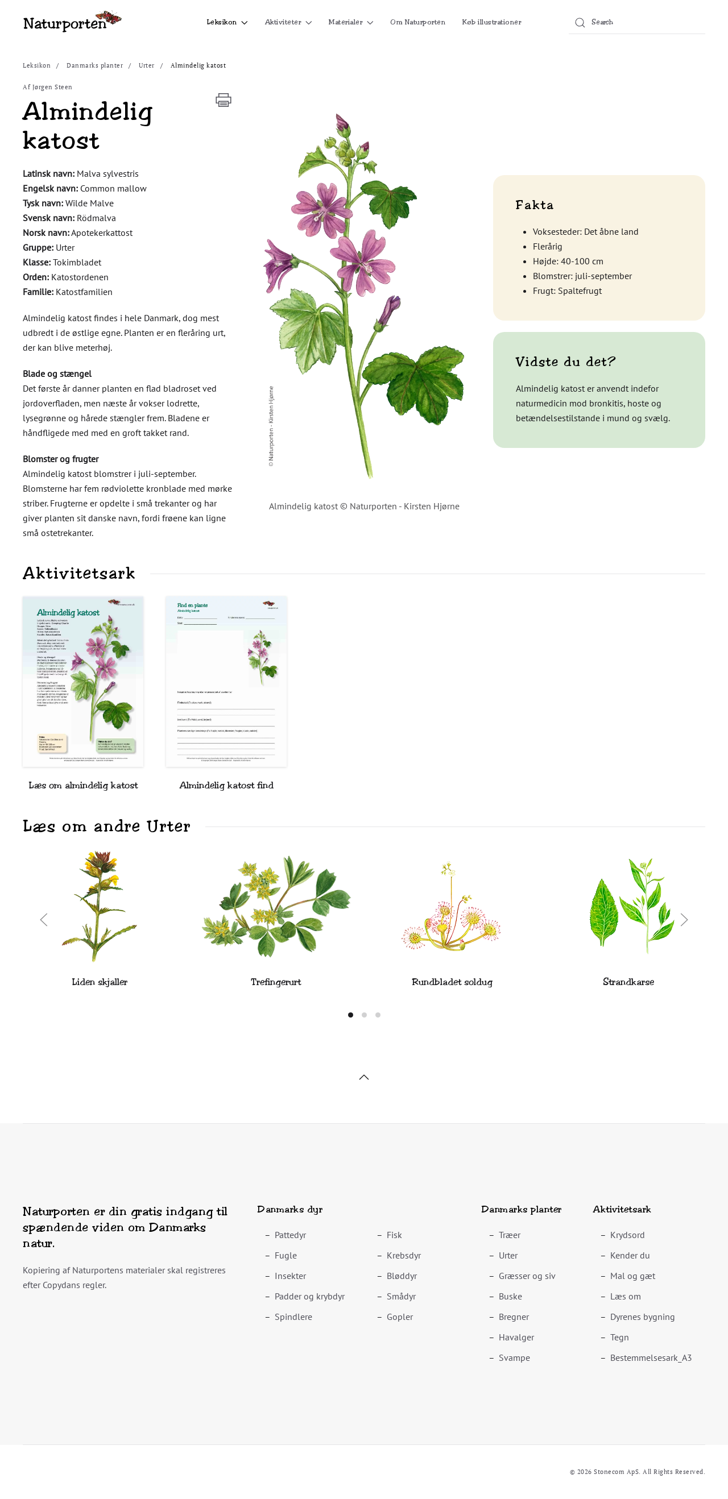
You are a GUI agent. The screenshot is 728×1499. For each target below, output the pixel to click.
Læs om (625, 1296)
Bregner (514, 1316)
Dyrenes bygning (642, 1316)
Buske (510, 1296)
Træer (509, 1234)
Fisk (394, 1234)
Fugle (286, 1255)
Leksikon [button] (227, 22)
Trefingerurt (276, 982)
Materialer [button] (351, 22)
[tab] (350, 1015)
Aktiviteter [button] (288, 22)
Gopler (400, 1316)
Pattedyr (290, 1234)
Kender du (630, 1255)
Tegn (619, 1337)
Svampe (514, 1357)
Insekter (290, 1275)
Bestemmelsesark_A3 (651, 1357)
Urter (508, 1255)
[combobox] (637, 22)
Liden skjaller (99, 982)
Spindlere (293, 1316)
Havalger (516, 1337)
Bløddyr (402, 1275)
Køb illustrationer (491, 22)
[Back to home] (72, 22)
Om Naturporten (417, 22)
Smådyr (401, 1296)
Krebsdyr (404, 1255)
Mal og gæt (632, 1275)
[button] (364, 297)
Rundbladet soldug (452, 982)
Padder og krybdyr (310, 1296)
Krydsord (627, 1234)
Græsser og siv (527, 1275)
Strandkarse (628, 982)
